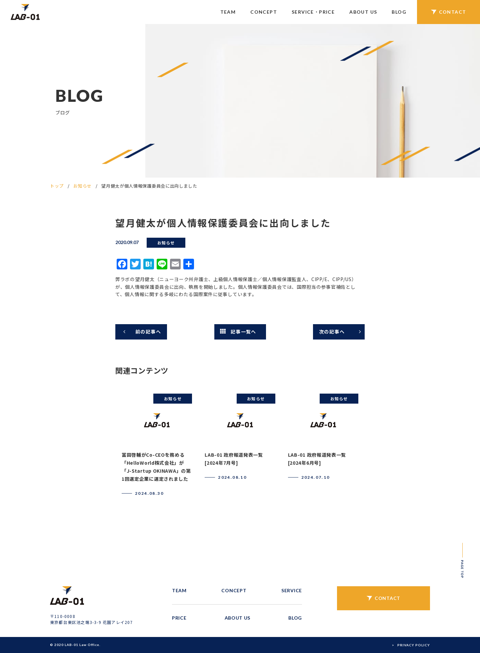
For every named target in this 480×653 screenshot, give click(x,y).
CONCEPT (263, 12)
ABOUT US (363, 12)
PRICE (179, 618)
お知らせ (82, 186)
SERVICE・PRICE (313, 12)
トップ (57, 186)
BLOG (399, 12)
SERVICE (291, 590)
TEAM (228, 12)
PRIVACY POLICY (413, 645)
